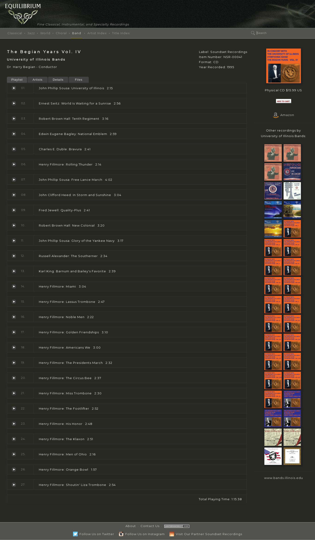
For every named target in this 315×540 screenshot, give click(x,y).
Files (78, 79)
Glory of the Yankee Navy (14, 241)
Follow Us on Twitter (93, 534)
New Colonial (14, 225)
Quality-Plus (14, 210)
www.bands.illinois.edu (283, 478)
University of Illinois (14, 88)
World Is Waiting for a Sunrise (14, 103)
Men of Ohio (14, 454)
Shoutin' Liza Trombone (14, 485)
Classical (14, 33)
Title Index (121, 33)
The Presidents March (14, 363)
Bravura (14, 149)
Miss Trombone (14, 393)
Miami (14, 286)
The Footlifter (14, 408)
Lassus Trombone (14, 302)
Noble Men (14, 317)
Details (58, 79)
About (130, 526)
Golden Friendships (14, 332)
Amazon (283, 115)
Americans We (14, 347)
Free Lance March (14, 180)
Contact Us (150, 526)
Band (76, 33)
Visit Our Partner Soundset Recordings (205, 534)
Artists (38, 79)
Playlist (17, 79)
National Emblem (14, 134)
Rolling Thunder (14, 164)
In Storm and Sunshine (14, 195)
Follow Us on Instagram (142, 534)
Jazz (31, 33)
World (45, 33)
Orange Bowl (14, 469)
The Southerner (14, 256)
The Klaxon (14, 439)
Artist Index (97, 33)
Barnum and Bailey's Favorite (14, 271)
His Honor (14, 424)
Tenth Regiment (14, 119)
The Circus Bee (14, 378)
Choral (61, 33)
